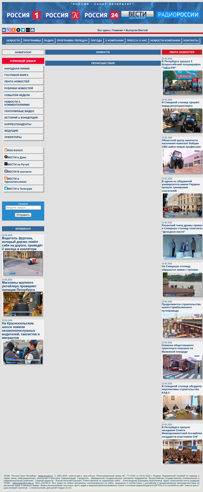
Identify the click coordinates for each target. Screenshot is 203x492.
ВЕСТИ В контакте (18, 171)
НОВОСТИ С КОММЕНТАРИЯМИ (17, 103)
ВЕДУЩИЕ (11, 130)
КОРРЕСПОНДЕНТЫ (17, 124)
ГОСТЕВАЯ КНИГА (16, 75)
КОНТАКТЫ (191, 40)
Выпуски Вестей (137, 30)
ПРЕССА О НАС (137, 40)
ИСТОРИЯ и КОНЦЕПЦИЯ (21, 117)
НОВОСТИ (13, 40)
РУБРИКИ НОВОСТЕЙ (18, 88)
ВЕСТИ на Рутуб (16, 164)
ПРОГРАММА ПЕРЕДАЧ (72, 40)
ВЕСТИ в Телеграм (18, 188)
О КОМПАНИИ (114, 40)
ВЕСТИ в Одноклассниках (15, 180)
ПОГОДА (96, 40)
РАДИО (49, 40)
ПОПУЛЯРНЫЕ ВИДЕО (19, 111)
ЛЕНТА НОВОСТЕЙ (16, 81)
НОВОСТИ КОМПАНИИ (165, 40)
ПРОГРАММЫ (32, 40)
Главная (117, 30)
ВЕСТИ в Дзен (15, 157)
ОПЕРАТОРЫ (13, 137)
